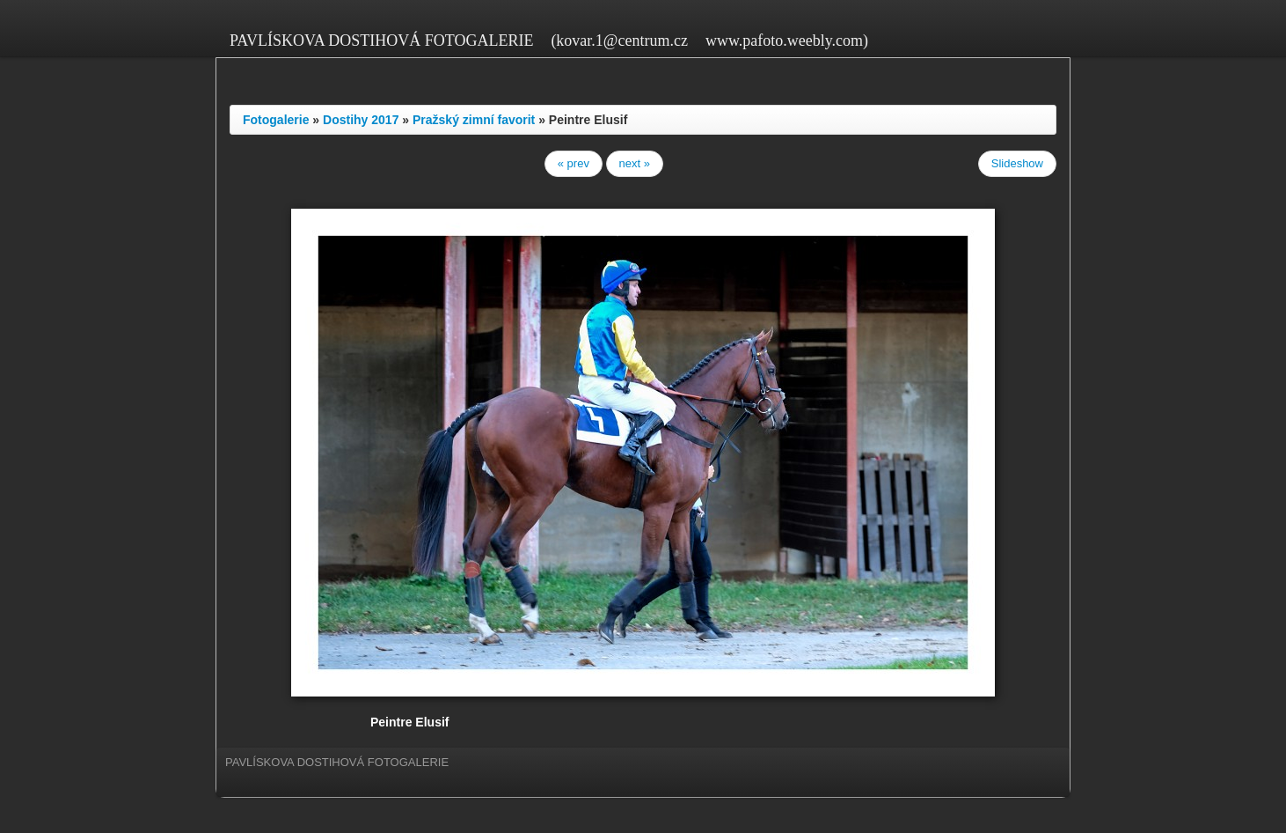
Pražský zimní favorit (474, 120)
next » (634, 163)
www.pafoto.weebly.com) (786, 40)
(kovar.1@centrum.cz (619, 40)
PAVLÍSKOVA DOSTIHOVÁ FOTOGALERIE (381, 40)
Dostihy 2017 (360, 120)
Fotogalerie (276, 120)
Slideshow (1017, 163)
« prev (573, 163)
